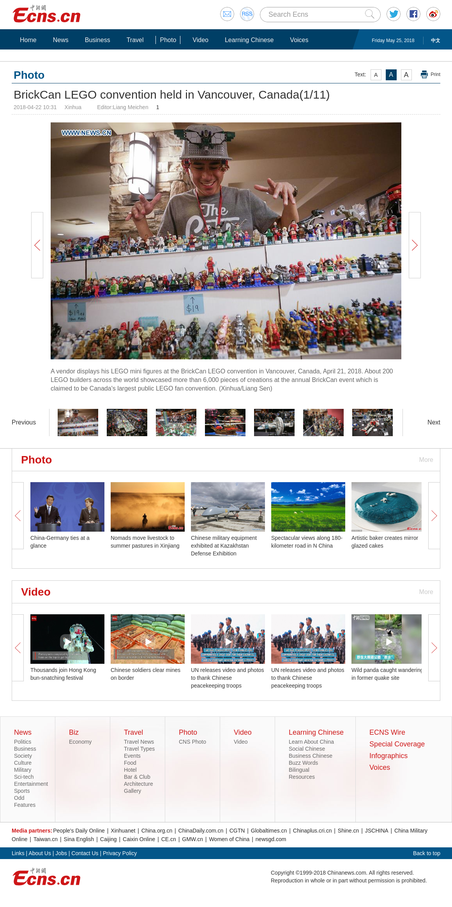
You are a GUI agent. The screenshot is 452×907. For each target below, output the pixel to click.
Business (97, 40)
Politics (22, 742)
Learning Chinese (249, 40)
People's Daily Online (79, 830)
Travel (135, 40)
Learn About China (311, 742)
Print (435, 74)
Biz (74, 732)
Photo (168, 40)
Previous (24, 422)
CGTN (237, 830)
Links (18, 853)
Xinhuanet (123, 830)
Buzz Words (303, 763)
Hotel (130, 770)
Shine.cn (348, 830)
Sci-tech (24, 777)
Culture (23, 763)
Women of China (229, 839)
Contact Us (84, 853)
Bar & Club (137, 777)
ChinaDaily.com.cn (201, 830)
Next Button (414, 245)
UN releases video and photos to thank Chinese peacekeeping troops (227, 678)
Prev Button (37, 245)
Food (130, 763)
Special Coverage (397, 744)
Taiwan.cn (46, 839)
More (426, 459)
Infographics (388, 756)
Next (433, 422)
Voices (299, 40)
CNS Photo (192, 742)
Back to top (426, 853)
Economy (80, 742)
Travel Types (139, 749)
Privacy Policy (120, 853)
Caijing (108, 839)
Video (200, 40)
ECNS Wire (387, 732)
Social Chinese (307, 749)
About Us (39, 853)
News (61, 40)
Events (132, 756)
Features (24, 805)
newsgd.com (271, 839)
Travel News (139, 742)
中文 (435, 40)
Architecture (138, 784)
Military (22, 770)
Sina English (79, 839)
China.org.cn (156, 830)
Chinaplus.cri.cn (312, 830)
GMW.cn (192, 839)
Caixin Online (139, 839)
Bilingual (299, 770)
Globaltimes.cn (269, 830)
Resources (302, 777)
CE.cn (168, 839)
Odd (19, 798)
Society (23, 756)
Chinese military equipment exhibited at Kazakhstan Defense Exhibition (224, 546)
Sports (22, 791)
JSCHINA (376, 830)
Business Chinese (310, 756)
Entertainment (31, 784)
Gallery (132, 791)
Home (28, 40)
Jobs (61, 853)
